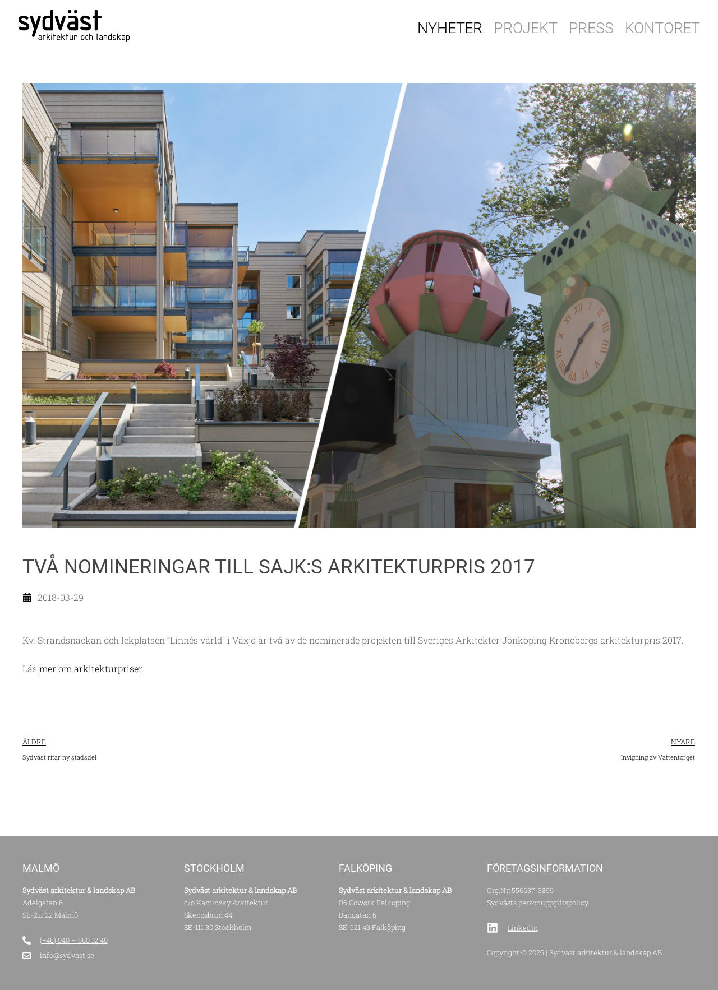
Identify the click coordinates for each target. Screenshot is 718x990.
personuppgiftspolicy (553, 902)
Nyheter (449, 28)
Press (591, 28)
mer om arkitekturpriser (90, 668)
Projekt (526, 28)
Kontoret (662, 28)
